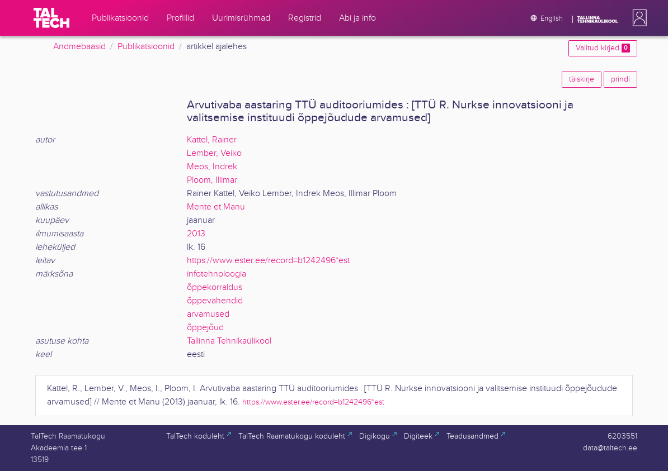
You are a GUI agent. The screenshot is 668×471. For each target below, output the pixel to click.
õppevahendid (215, 301)
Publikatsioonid (146, 46)
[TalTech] (51, 17)
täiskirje (581, 79)
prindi (620, 79)
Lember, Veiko (214, 153)
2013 (196, 234)
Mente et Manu (216, 207)
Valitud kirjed (603, 48)
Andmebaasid (79, 46)
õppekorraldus (214, 287)
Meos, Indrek (212, 166)
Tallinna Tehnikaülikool (229, 341)
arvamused (208, 314)
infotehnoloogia (216, 274)
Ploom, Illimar (212, 180)
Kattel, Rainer (212, 140)
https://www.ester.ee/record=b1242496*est (268, 260)
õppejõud (205, 327)
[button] (637, 18)
